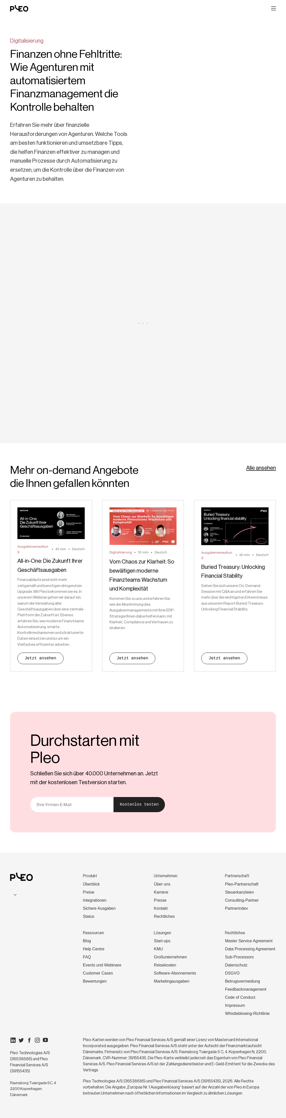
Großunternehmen (170, 957)
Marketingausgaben (171, 981)
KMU (158, 949)
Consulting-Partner (242, 900)
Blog (87, 941)
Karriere (161, 892)
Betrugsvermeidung (242, 981)
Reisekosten (165, 965)
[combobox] (34, 894)
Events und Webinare (102, 965)
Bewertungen (95, 981)
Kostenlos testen (139, 804)
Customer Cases (98, 973)
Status (88, 916)
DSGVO (232, 973)
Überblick (91, 884)
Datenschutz (236, 965)
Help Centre (93, 949)
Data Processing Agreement (250, 949)
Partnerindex (236, 908)
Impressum (235, 1005)
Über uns (162, 884)
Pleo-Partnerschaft (242, 884)
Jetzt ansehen (40, 658)
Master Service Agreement (249, 941)
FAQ (87, 957)
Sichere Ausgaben (99, 908)
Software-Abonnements (175, 973)
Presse (160, 900)
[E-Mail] (71, 804)
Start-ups (162, 941)
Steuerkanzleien (239, 892)
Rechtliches (164, 916)
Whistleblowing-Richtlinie (247, 1013)
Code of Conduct (240, 997)
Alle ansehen (261, 468)
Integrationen (94, 900)
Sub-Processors (239, 957)
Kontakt (160, 908)
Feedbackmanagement (245, 989)
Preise (88, 892)
